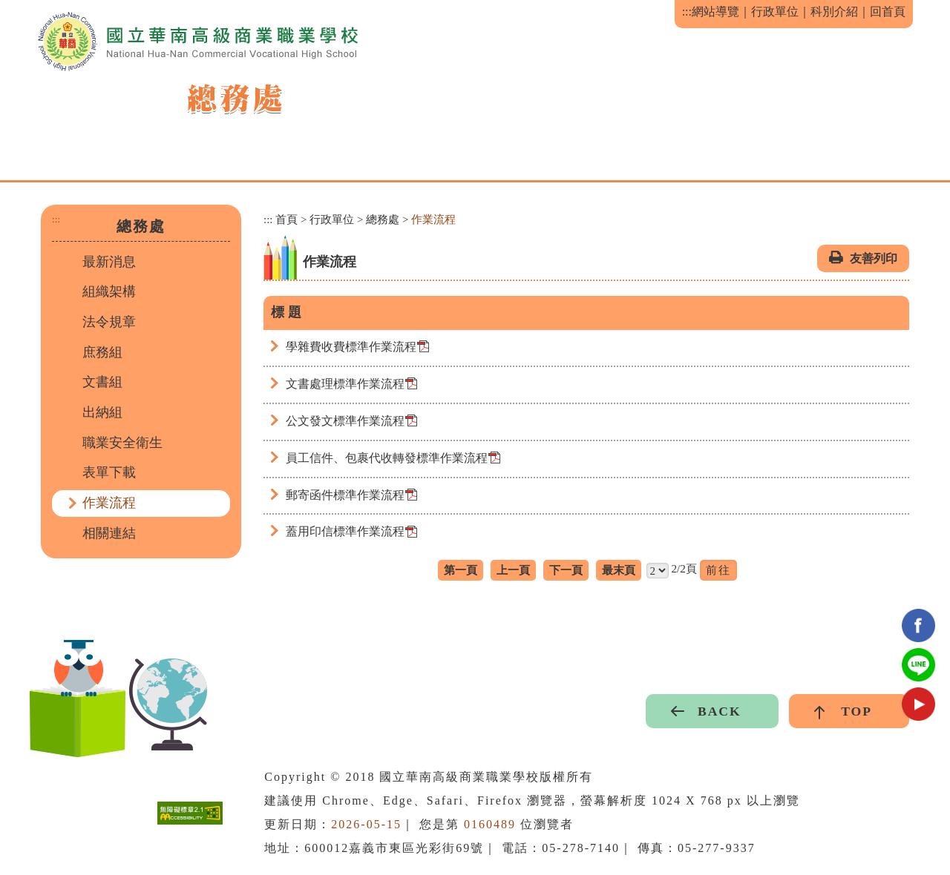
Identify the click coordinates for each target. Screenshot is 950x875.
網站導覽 (715, 11)
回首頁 (887, 11)
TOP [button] (856, 711)
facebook (918, 625)
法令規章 (109, 321)
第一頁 (460, 570)
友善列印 (873, 258)
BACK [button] (719, 711)
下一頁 (566, 570)
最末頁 (618, 570)
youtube (918, 704)
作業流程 (109, 502)
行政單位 (775, 11)
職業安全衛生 (122, 442)
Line (918, 664)
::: (687, 11)
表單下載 (109, 472)
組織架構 (109, 291)
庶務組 (102, 352)
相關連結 (109, 533)
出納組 (102, 412)
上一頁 (513, 570)
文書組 (102, 381)
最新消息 (109, 261)
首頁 (286, 219)
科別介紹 (834, 11)
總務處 (382, 219)
